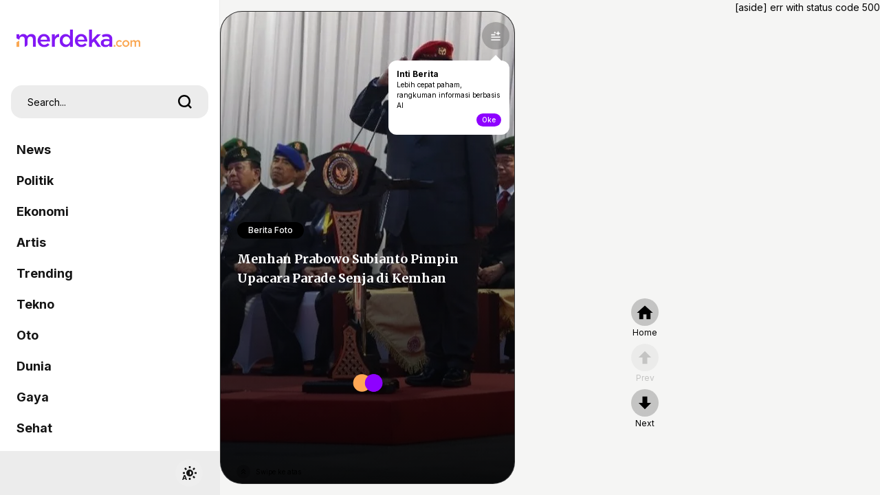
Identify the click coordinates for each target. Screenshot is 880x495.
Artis (31, 242)
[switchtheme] (189, 473)
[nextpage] (645, 409)
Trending (44, 273)
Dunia (34, 366)
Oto (27, 335)
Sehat (34, 428)
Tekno (35, 304)
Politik (35, 180)
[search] (185, 101)
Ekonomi (42, 211)
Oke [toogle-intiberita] (489, 120)
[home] (645, 318)
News (33, 149)
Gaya (32, 397)
